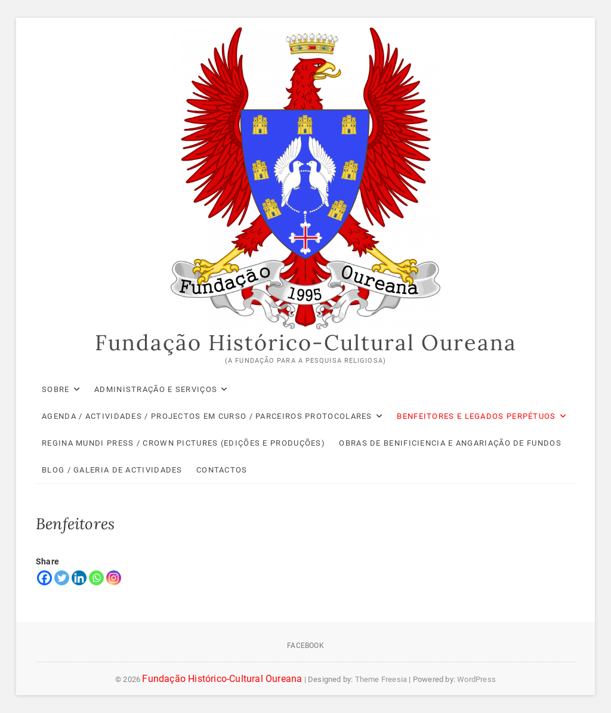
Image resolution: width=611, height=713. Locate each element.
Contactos (222, 469)
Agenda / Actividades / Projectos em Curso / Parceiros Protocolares (207, 416)
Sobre (56, 389)
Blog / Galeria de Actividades (112, 469)
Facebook (305, 645)
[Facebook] (44, 577)
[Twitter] (61, 577)
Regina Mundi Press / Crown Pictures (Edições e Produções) (183, 443)
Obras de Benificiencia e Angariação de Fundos (450, 443)
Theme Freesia (381, 679)
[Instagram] (113, 577)
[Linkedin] (79, 577)
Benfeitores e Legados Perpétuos (476, 416)
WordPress (476, 679)
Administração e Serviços (155, 389)
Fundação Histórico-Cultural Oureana (306, 342)
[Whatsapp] (96, 577)
